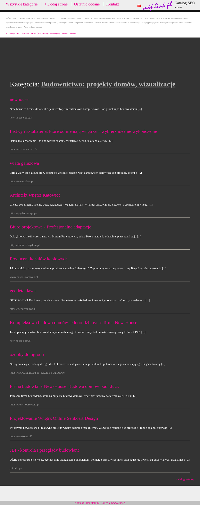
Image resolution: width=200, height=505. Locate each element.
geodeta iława (23, 290)
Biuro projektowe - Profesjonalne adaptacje (50, 226)
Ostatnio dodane (87, 4)
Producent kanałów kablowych (39, 258)
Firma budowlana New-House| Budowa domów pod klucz (64, 386)
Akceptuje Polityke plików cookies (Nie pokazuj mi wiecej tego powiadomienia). (41, 33)
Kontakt (112, 4)
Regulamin (92, 502)
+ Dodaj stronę (56, 4)
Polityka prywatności (113, 502)
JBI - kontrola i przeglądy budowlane (45, 450)
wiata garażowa (24, 163)
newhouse (19, 99)
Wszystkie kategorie (22, 4)
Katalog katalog (185, 479)
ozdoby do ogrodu (27, 354)
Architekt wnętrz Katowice (35, 195)
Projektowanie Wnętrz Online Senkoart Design (54, 418)
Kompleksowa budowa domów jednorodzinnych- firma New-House (73, 322)
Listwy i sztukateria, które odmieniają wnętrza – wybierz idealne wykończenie (83, 131)
